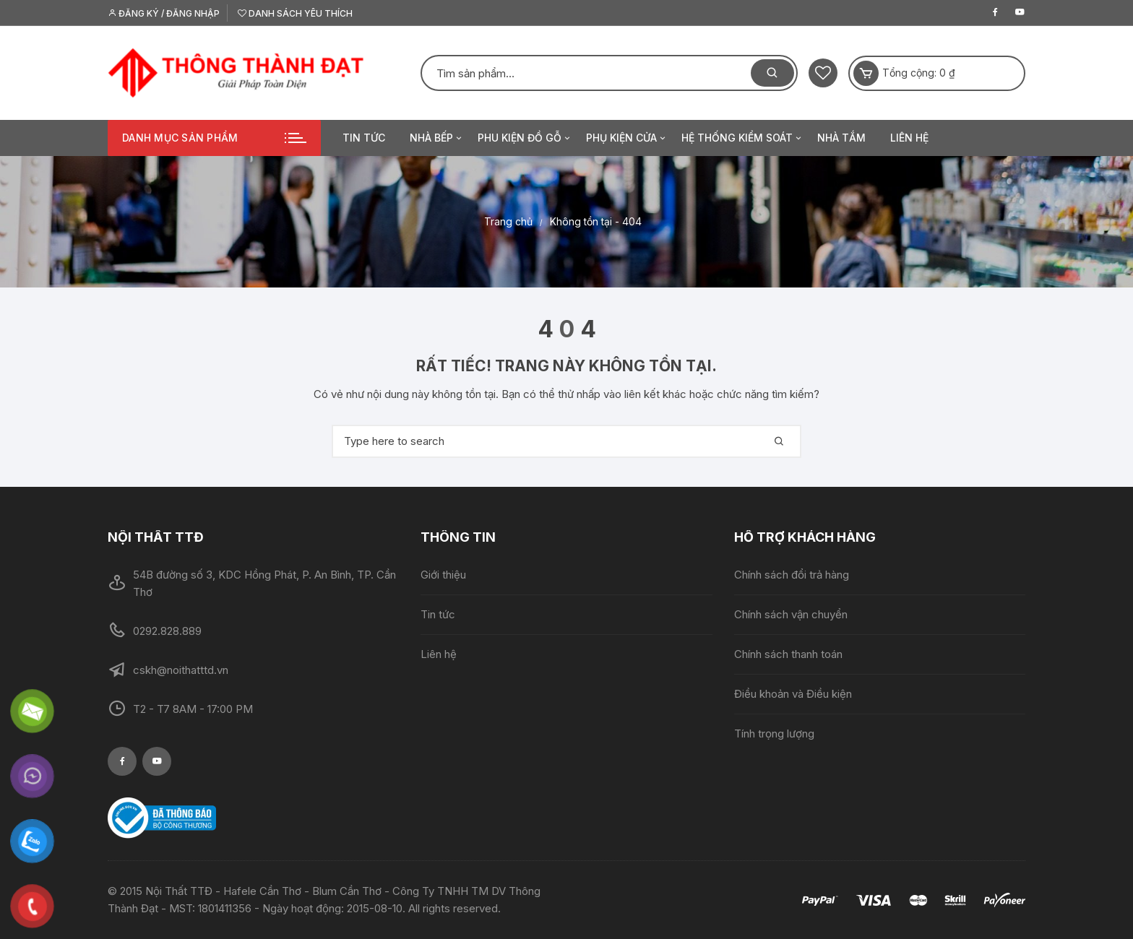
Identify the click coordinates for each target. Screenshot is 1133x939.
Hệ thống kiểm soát (742, 138)
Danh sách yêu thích (295, 13)
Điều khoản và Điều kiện (793, 694)
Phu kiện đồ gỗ (525, 138)
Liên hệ (909, 137)
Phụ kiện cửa (627, 138)
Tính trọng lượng (774, 733)
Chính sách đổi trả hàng (791, 574)
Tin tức (364, 137)
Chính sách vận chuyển (791, 614)
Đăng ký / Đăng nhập (164, 13)
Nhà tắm (841, 137)
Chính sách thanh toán (788, 654)
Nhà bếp (437, 138)
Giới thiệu (443, 574)
